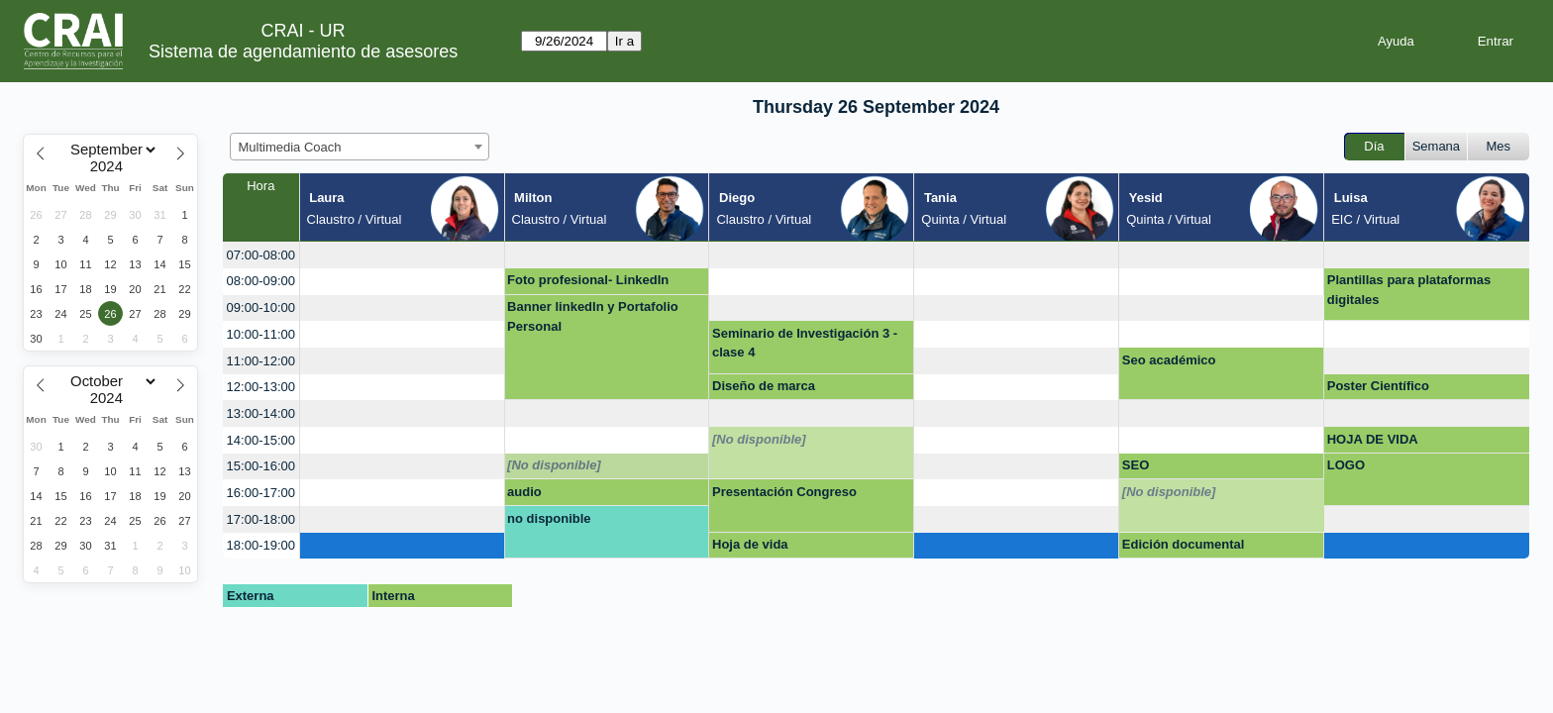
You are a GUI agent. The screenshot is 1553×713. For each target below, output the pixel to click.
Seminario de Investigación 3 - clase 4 (804, 343)
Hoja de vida (750, 544)
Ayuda (1396, 41)
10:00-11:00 (261, 334)
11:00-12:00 (261, 361)
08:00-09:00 (261, 280)
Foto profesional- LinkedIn (588, 279)
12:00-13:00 (261, 386)
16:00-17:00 (261, 492)
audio (524, 491)
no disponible (549, 518)
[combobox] (359, 146)
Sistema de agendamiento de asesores (303, 51)
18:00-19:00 (261, 545)
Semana (1436, 146)
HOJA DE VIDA (1372, 439)
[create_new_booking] (402, 255)
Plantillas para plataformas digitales (1409, 289)
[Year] (111, 166)
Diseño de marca (763, 385)
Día (1374, 146)
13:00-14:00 (261, 413)
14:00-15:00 (261, 440)
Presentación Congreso (784, 491)
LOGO (1346, 465)
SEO (1135, 465)
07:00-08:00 (261, 255)
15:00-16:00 (261, 465)
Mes (1499, 146)
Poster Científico (1378, 385)
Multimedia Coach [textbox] (290, 147)
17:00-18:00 (261, 519)
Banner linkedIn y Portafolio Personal (592, 316)
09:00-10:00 (261, 307)
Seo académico (1169, 360)
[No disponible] (759, 439)
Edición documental (1183, 544)
